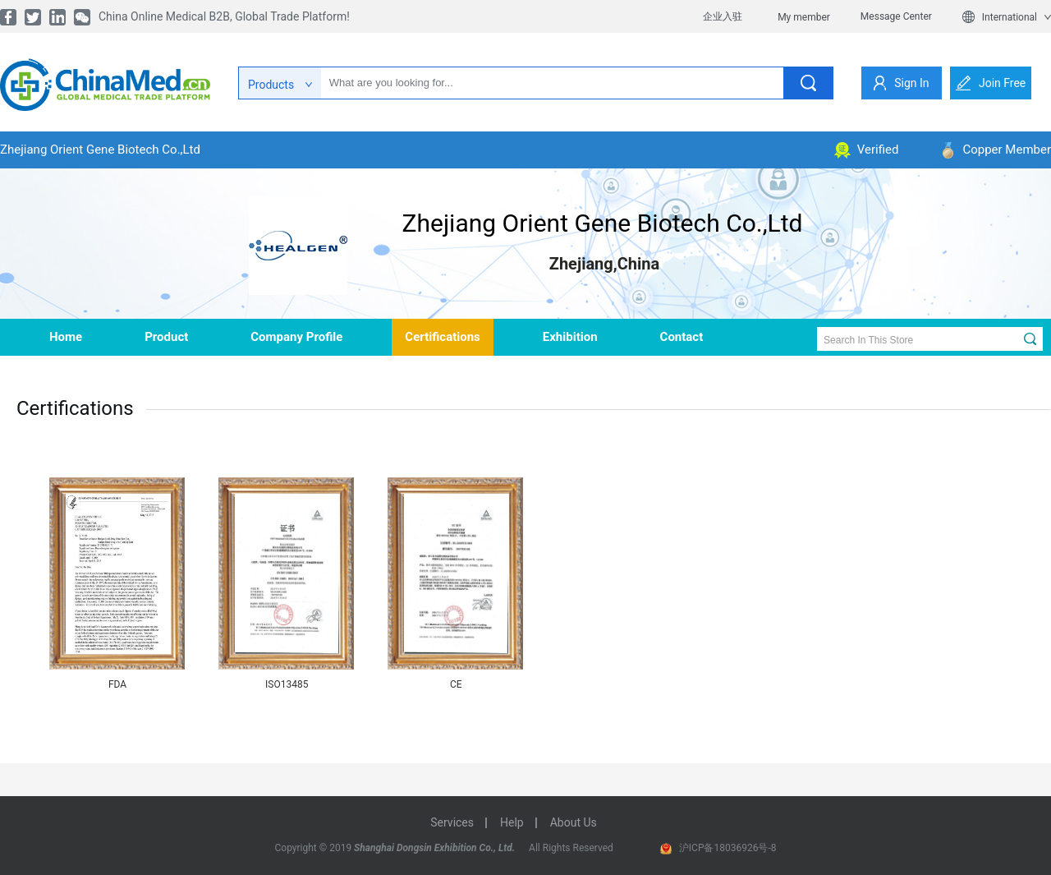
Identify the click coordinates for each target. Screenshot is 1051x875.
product (166, 336)
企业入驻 (722, 16)
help (512, 822)
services (452, 822)
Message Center (896, 16)
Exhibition (570, 336)
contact (682, 336)
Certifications (442, 336)
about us (573, 822)
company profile (296, 336)
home (65, 336)
